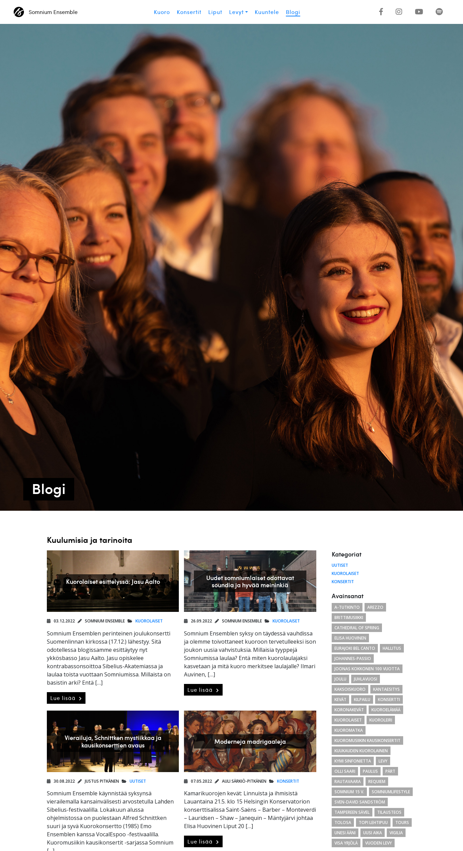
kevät (340, 699)
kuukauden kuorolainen (361, 751)
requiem (376, 781)
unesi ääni (345, 833)
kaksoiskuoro (350, 689)
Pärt (390, 771)
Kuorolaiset (149, 621)
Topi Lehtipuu (373, 822)
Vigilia (396, 833)
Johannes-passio (352, 658)
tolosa (342, 822)
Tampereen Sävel (352, 812)
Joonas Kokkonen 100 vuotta (367, 669)
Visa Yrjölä (346, 843)
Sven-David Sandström (359, 802)
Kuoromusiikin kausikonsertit (367, 740)
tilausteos (389, 812)
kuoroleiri (380, 720)
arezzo (375, 607)
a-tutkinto (347, 607)
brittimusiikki (348, 617)
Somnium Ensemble (46, 12)
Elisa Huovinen (350, 638)
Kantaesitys (386, 689)
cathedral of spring (356, 628)
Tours (402, 822)
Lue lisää (66, 698)
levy (383, 761)
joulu (340, 679)
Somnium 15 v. (349, 792)
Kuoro (162, 12)
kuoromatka (348, 730)
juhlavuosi (365, 679)
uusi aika (372, 833)
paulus (370, 771)
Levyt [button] (236, 12)
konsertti (389, 699)
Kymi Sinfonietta (352, 761)
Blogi (293, 12)
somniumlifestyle (391, 792)
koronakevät (349, 710)
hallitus (392, 648)
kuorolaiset (348, 720)
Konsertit (189, 12)
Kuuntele (267, 12)
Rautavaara (347, 781)
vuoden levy (378, 843)
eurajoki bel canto (354, 648)
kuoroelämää (385, 710)
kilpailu (362, 699)
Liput (215, 12)
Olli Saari (344, 771)
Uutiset (138, 781)
